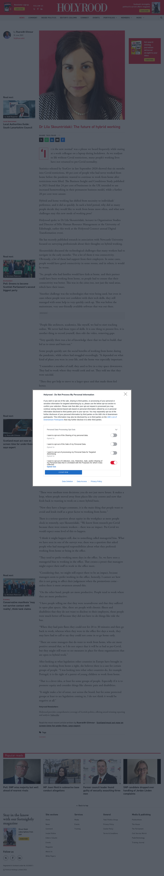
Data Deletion (67, 481)
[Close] (126, 394)
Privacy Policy (96, 481)
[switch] (113, 435)
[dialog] (82, 438)
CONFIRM (63, 472)
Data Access (82, 481)
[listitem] (82, 429)
